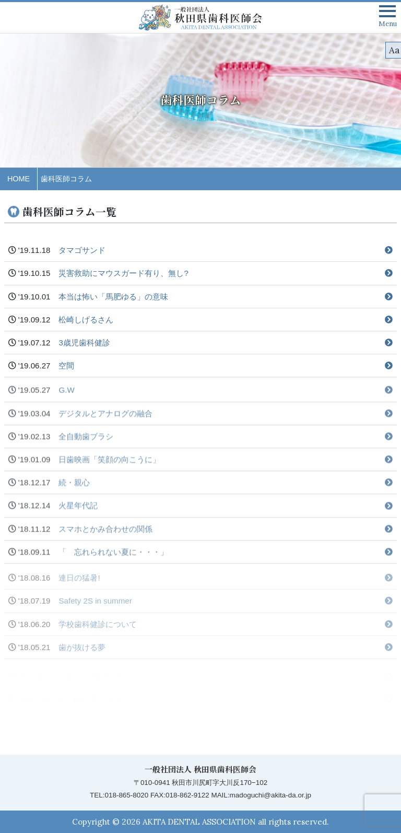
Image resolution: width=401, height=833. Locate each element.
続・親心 (225, 490)
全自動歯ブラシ (225, 443)
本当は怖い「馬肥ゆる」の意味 (225, 298)
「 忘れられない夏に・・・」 (225, 559)
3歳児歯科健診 (225, 344)
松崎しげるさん (225, 321)
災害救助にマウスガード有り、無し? (225, 275)
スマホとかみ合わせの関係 (225, 536)
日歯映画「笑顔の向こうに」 (225, 467)
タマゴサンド (225, 252)
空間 (225, 367)
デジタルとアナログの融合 (225, 420)
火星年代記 (225, 513)
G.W (225, 398)
